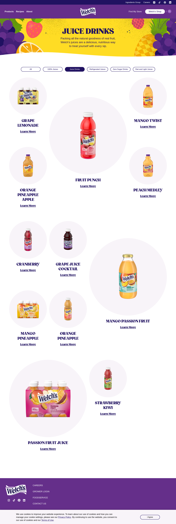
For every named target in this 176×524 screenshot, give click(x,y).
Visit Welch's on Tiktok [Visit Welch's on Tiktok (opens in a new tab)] (13, 500)
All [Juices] (31, 69)
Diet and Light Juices (144, 69)
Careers (38, 485)
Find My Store (135, 11)
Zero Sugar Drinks (120, 69)
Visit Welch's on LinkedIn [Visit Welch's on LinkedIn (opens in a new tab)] (24, 500)
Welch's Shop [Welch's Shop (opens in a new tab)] (155, 11)
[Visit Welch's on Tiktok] (159, 2)
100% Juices (53, 69)
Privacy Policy (64, 517)
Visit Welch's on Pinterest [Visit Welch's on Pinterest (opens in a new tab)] (19, 500)
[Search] (169, 11)
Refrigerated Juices (98, 69)
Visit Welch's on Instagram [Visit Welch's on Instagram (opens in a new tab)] (8, 500)
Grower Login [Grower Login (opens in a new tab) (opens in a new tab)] (41, 491)
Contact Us (39, 504)
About (29, 11)
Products (9, 11)
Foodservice (40, 498)
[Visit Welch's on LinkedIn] (170, 2)
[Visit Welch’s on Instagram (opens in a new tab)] (154, 2)
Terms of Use (47, 520)
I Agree (150, 517)
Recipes (20, 11)
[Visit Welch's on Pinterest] (165, 2)
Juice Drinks (75, 69)
